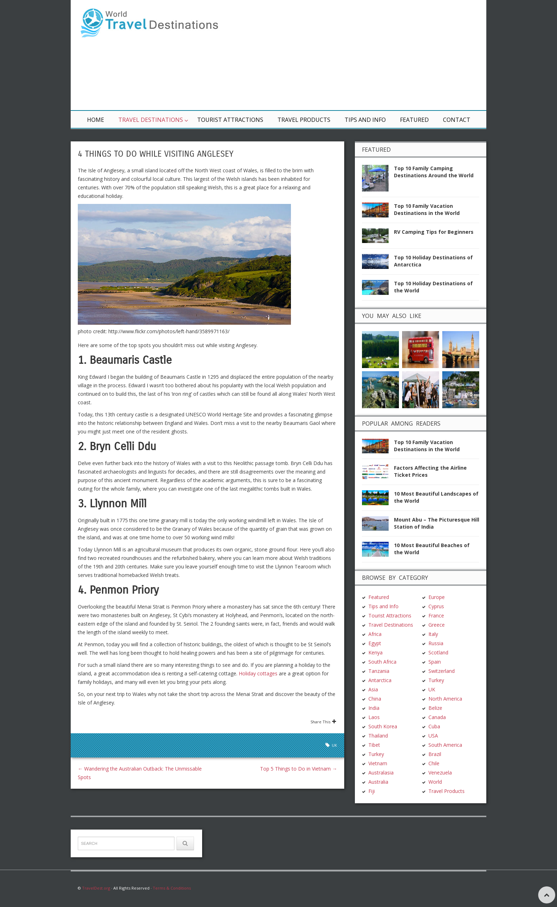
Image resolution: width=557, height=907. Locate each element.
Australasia (381, 772)
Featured (414, 119)
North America (445, 698)
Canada (437, 717)
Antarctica (379, 680)
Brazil (434, 754)
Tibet (374, 744)
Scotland (438, 652)
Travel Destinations (150, 119)
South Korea (382, 726)
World (435, 781)
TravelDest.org (96, 888)
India (373, 707)
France (436, 615)
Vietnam (377, 763)
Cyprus (436, 606)
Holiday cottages (258, 673)
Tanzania (378, 671)
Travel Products (303, 119)
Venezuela (440, 772)
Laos (374, 717)
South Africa (382, 661)
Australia (378, 781)
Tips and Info (365, 119)
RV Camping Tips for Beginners (434, 231)
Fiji (371, 791)
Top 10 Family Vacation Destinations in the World (427, 209)
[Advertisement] (363, 55)
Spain (434, 661)
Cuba (434, 726)
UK (334, 745)
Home (95, 119)
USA (433, 735)
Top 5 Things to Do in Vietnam (298, 768)
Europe (436, 597)
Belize (435, 707)
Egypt (374, 643)
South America (445, 744)
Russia (435, 643)
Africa (375, 634)
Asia (373, 689)
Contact (456, 119)
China (374, 698)
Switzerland (441, 671)
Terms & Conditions (172, 888)
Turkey (376, 754)
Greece (436, 624)
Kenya (375, 652)
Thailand (378, 735)
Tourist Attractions (230, 119)
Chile (433, 763)
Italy (433, 634)
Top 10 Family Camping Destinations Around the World (434, 172)
